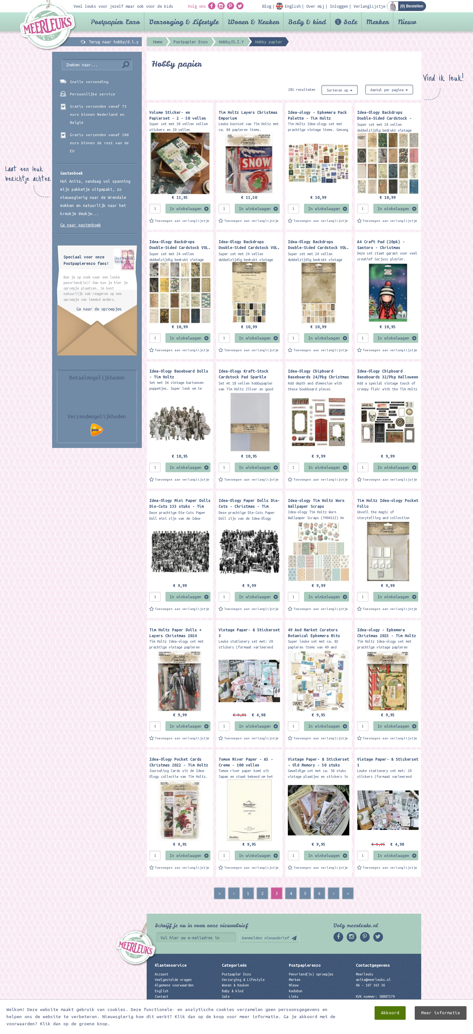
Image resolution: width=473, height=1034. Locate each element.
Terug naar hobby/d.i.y (114, 41)
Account (161, 974)
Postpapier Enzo (115, 21)
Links (293, 996)
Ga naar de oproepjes (99, 309)
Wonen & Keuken (253, 21)
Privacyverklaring (171, 1002)
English (161, 991)
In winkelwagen (185, 208)
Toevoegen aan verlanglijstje (182, 221)
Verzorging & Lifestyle (184, 21)
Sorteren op (340, 90)
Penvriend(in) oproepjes (311, 974)
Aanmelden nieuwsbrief (265, 938)
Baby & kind (307, 21)
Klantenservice (170, 965)
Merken (377, 21)
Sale (350, 21)
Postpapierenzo (305, 965)
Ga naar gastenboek (80, 225)
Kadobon (295, 991)
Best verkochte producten (245, 1007)
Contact (161, 996)
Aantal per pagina (389, 90)
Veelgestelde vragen (173, 980)
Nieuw (407, 21)
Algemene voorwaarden (174, 985)
